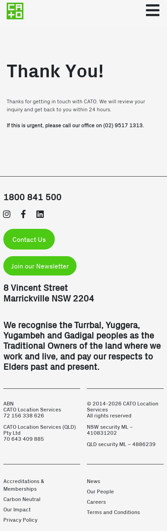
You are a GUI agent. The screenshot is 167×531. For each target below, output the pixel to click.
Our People (100, 491)
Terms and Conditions (113, 511)
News (93, 480)
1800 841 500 (32, 197)
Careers (96, 501)
